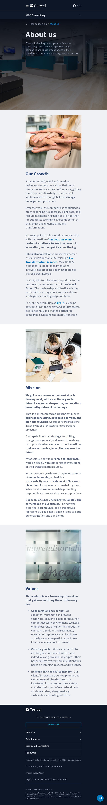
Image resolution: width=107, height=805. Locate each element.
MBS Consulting (38, 24)
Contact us (53, 724)
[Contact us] (100, 798)
